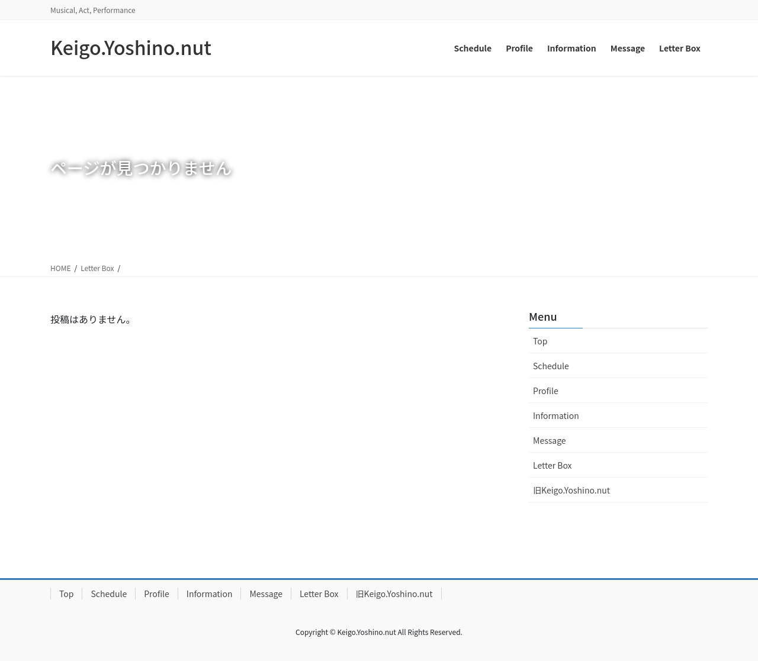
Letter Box (97, 268)
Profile (545, 390)
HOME (60, 268)
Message (549, 440)
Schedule (551, 366)
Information (556, 415)
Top (540, 341)
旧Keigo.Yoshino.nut (571, 490)
